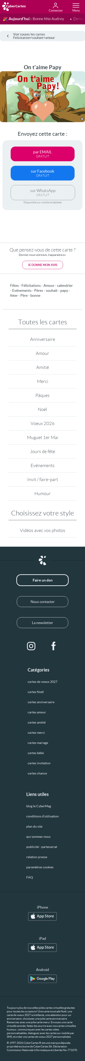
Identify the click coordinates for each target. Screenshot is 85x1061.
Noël (42, 409)
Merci (42, 381)
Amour (42, 353)
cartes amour (37, 712)
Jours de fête (42, 451)
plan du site (34, 826)
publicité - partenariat (41, 847)
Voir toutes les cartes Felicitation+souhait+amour (31, 36)
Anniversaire (42, 339)
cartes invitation (39, 763)
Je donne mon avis (42, 265)
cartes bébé (36, 753)
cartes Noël (36, 692)
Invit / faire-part (42, 479)
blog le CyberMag (38, 806)
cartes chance (37, 773)
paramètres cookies (39, 867)
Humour (42, 493)
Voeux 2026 (43, 423)
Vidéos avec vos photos (42, 530)
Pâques (42, 395)
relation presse (36, 857)
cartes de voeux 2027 (42, 682)
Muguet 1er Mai (42, 437)
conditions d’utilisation (42, 816)
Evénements (43, 465)
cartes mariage (38, 743)
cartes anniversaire (41, 702)
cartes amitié (37, 722)
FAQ (29, 877)
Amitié (42, 367)
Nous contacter (43, 602)
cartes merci (36, 732)
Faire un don (43, 580)
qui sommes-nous (38, 836)
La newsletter (42, 623)
